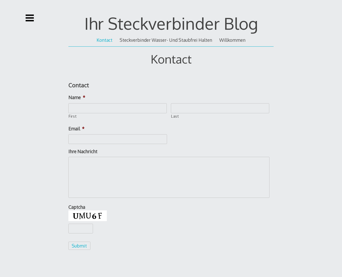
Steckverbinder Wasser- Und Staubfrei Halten (166, 40)
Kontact (104, 40)
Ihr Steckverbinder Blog (171, 23)
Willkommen (232, 40)
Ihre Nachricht (82, 151)
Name (76, 97)
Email (76, 128)
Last (175, 116)
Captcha (76, 207)
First (73, 116)
